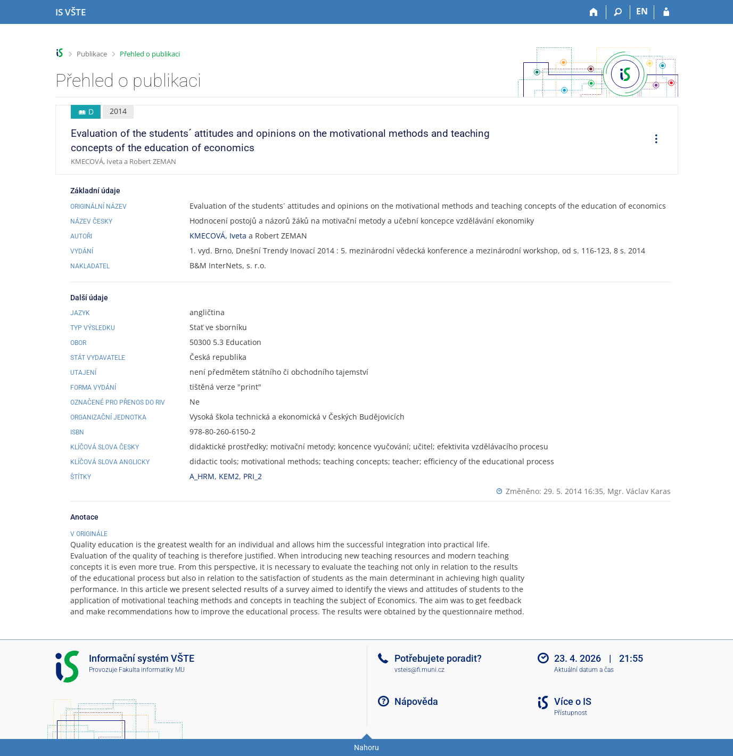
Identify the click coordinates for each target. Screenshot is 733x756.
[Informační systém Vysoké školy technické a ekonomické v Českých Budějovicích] (70, 12)
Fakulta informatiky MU (152, 669)
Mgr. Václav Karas (639, 491)
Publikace (92, 54)
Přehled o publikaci (150, 54)
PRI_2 (252, 476)
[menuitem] (653, 140)
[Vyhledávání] (618, 12)
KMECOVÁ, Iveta (218, 236)
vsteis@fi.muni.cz (419, 669)
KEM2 (229, 476)
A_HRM (202, 476)
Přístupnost (570, 713)
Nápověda (416, 701)
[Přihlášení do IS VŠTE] (666, 12)
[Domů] (594, 12)
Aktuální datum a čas (584, 669)
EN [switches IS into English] (642, 11)
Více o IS (572, 701)
